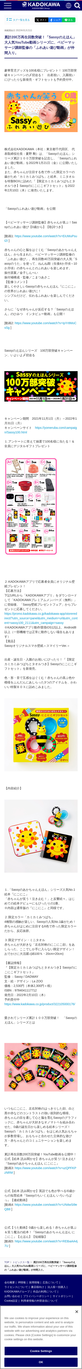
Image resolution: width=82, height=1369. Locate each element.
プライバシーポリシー (36, 1296)
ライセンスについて (16, 1287)
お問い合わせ (12, 1296)
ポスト (43, 20)
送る (70, 20)
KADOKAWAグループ (17, 1291)
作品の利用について (45, 1291)
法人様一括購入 (56, 1287)
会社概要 (9, 1282)
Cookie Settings (41, 1354)
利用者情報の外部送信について (39, 1300)
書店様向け (37, 1287)
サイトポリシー (62, 1296)
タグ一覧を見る (18, 19)
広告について (50, 1282)
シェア (57, 20)
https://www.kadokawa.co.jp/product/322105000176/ (39, 1004)
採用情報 (34, 1282)
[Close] (77, 1315)
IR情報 (22, 1282)
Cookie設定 (11, 1300)
